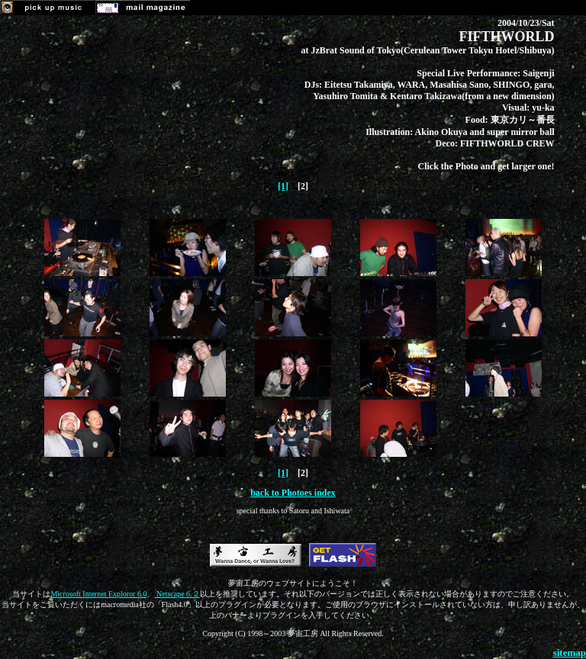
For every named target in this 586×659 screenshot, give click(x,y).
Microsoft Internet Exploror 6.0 (98, 594)
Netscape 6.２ (176, 594)
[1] (283, 186)
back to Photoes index (293, 492)
